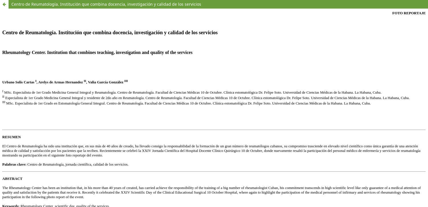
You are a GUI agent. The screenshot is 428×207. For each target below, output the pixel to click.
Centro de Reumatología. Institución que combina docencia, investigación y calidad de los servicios (106, 4)
